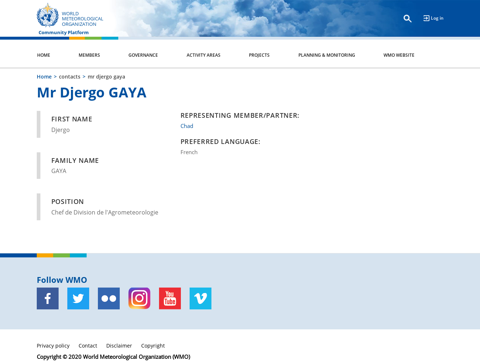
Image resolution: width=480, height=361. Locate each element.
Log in (437, 18)
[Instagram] (139, 298)
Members (89, 55)
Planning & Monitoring (326, 55)
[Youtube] (170, 298)
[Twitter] (78, 298)
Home (43, 55)
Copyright (153, 345)
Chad (187, 125)
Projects (259, 55)
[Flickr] (109, 298)
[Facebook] (48, 298)
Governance (143, 55)
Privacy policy (53, 345)
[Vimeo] (200, 298)
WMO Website (399, 55)
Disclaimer (119, 345)
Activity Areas (204, 55)
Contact (88, 345)
